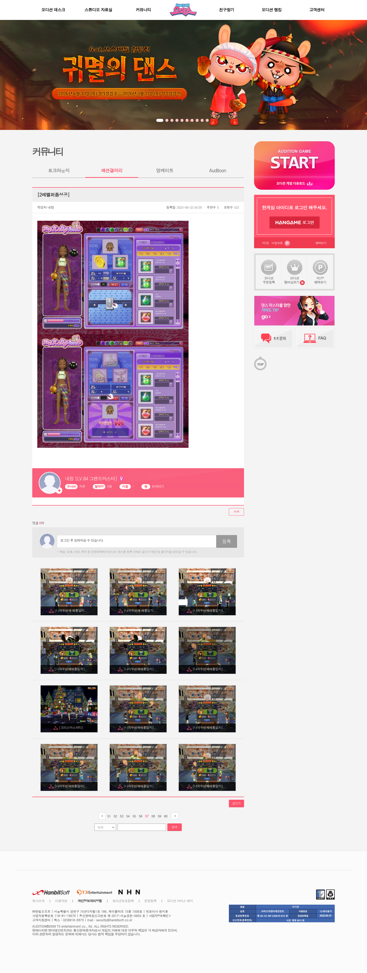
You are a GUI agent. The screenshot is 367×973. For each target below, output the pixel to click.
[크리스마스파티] (71, 727)
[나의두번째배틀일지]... (209, 610)
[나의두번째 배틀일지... (71, 610)
